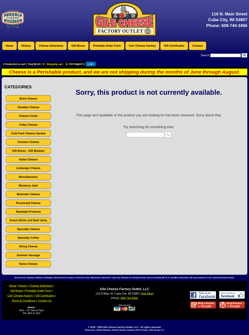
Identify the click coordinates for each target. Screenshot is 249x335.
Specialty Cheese (28, 229)
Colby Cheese (28, 124)
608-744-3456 (234, 25)
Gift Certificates (174, 45)
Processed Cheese (28, 203)
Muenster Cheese (28, 194)
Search (221, 55)
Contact (197, 45)
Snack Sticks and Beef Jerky (28, 220)
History (26, 45)
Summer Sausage (28, 255)
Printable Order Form (107, 45)
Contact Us (45, 300)
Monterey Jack (28, 185)
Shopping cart (54, 64)
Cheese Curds (28, 115)
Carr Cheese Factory (142, 45)
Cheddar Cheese (28, 107)
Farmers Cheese (28, 142)
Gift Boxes (78, 45)
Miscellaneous (28, 176)
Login (91, 64)
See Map (147, 293)
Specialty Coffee (28, 237)
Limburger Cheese (28, 168)
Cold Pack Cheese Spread (28, 133)
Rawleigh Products (28, 211)
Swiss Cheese (28, 263)
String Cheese (28, 246)
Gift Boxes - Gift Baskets (28, 150)
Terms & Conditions (24, 300)
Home (9, 45)
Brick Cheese (28, 98)
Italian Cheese (28, 159)
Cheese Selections (51, 45)
